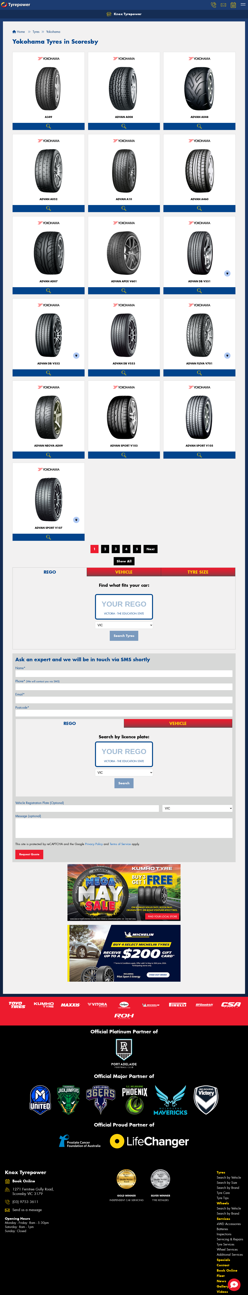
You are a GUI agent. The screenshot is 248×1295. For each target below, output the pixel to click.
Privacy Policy (94, 844)
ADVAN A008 (124, 117)
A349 (48, 117)
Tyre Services (225, 1244)
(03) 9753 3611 (25, 1202)
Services (223, 1219)
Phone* (37, 681)
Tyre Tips (223, 1198)
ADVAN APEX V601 (124, 281)
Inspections (224, 1234)
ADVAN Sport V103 (124, 445)
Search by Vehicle (229, 1177)
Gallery (223, 1286)
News (221, 1281)
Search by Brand (228, 1188)
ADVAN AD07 (49, 281)
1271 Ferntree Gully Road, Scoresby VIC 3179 (33, 1191)
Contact (223, 1265)
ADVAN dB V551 (199, 281)
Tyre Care (223, 1193)
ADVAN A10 (124, 199)
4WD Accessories (229, 1224)
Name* (20, 668)
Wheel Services (227, 1249)
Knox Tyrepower (124, 14)
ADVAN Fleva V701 (199, 363)
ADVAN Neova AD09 (48, 445)
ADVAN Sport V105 (199, 445)
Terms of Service (120, 844)
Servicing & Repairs (230, 1239)
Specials (223, 1260)
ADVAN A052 (48, 199)
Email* (20, 694)
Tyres (221, 1172)
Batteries (222, 1229)
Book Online (227, 1270)
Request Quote (29, 854)
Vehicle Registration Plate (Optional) (39, 803)
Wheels (223, 1203)
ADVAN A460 (199, 199)
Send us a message (27, 1210)
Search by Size (227, 1183)
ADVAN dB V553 (124, 363)
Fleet (221, 1276)
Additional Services (230, 1255)
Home (18, 32)
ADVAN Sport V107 (48, 528)
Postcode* (22, 707)
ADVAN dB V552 (48, 363)
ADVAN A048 (199, 117)
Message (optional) (28, 816)
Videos (222, 1291)
